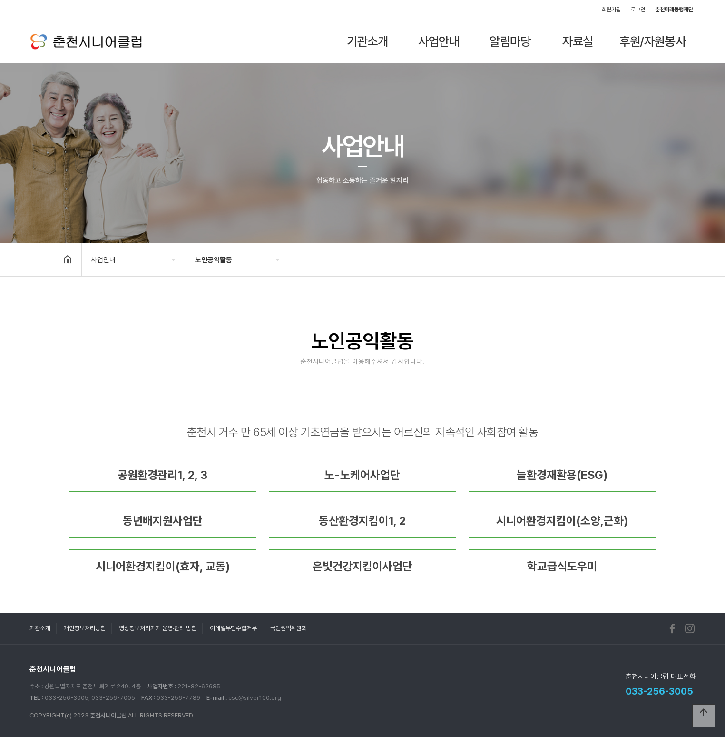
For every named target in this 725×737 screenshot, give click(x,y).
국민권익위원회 (288, 628)
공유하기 (649, 259)
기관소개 (367, 41)
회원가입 (611, 9)
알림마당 (510, 41)
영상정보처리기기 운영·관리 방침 (157, 628)
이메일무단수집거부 (233, 628)
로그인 (638, 9)
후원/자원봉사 (652, 41)
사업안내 (438, 41)
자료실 (577, 41)
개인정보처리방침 (85, 628)
